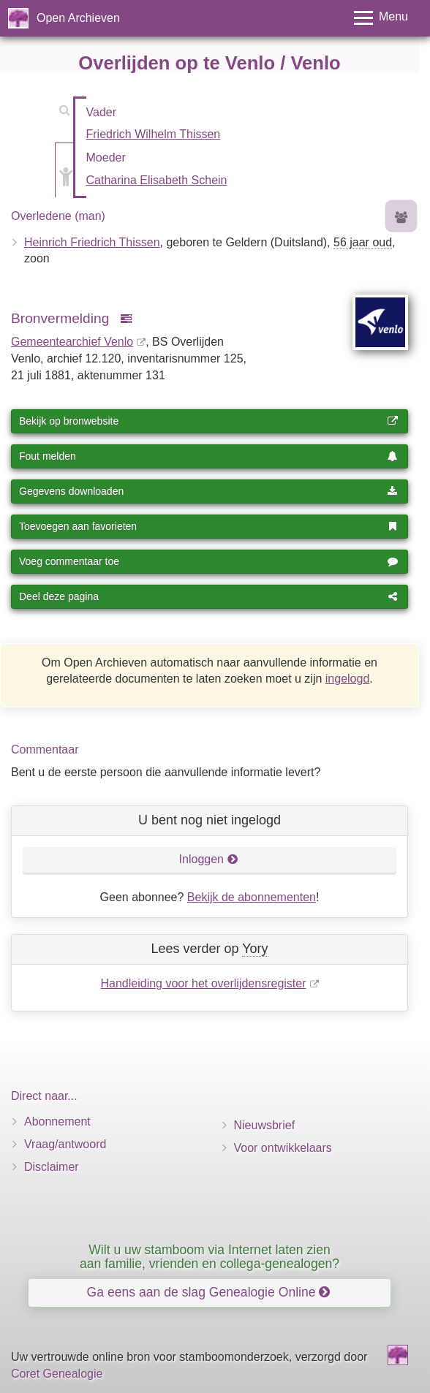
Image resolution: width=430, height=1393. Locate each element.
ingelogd (347, 678)
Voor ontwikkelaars (283, 1148)
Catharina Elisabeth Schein (156, 180)
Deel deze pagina (208, 596)
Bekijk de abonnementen (251, 897)
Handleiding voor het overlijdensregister (203, 983)
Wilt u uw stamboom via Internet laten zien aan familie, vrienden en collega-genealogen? (209, 1256)
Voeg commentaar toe (208, 561)
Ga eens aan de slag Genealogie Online (209, 1292)
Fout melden (208, 456)
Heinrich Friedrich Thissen (92, 242)
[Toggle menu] (381, 18)
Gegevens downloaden (208, 491)
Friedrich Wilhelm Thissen (153, 134)
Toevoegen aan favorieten (208, 526)
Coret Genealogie (56, 1373)
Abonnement (57, 1121)
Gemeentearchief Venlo (72, 341)
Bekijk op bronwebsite (208, 421)
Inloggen (208, 859)
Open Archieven (78, 18)
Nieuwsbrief (264, 1125)
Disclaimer (51, 1167)
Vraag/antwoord (65, 1144)
